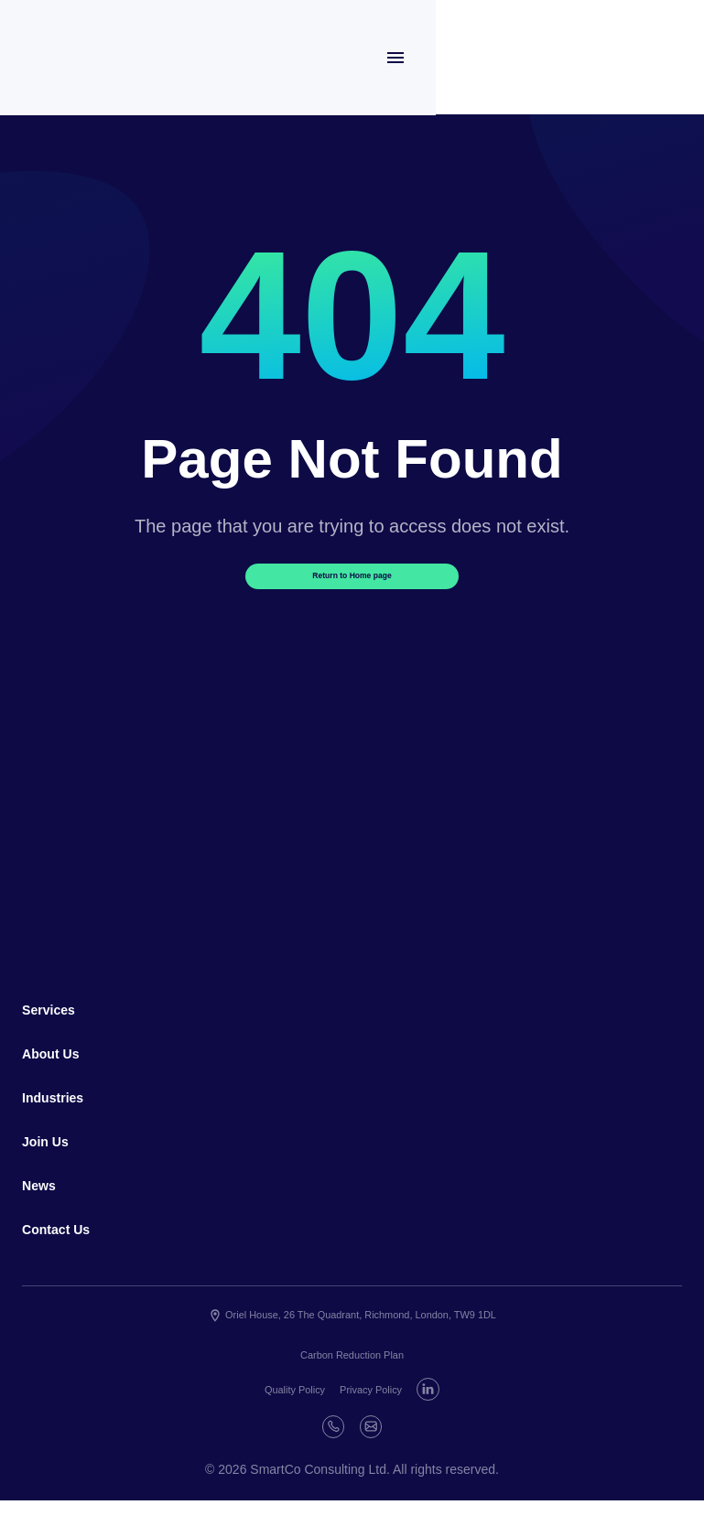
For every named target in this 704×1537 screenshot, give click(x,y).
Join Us (51, 1170)
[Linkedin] (307, 1460)
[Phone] (351, 1460)
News (43, 1215)
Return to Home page (352, 592)
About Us (58, 1080)
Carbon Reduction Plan (352, 1388)
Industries (61, 1125)
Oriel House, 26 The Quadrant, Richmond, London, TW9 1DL (352, 1349)
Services (56, 1035)
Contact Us (65, 1261)
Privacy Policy (398, 1421)
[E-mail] (396, 1460)
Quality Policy (305, 1421)
